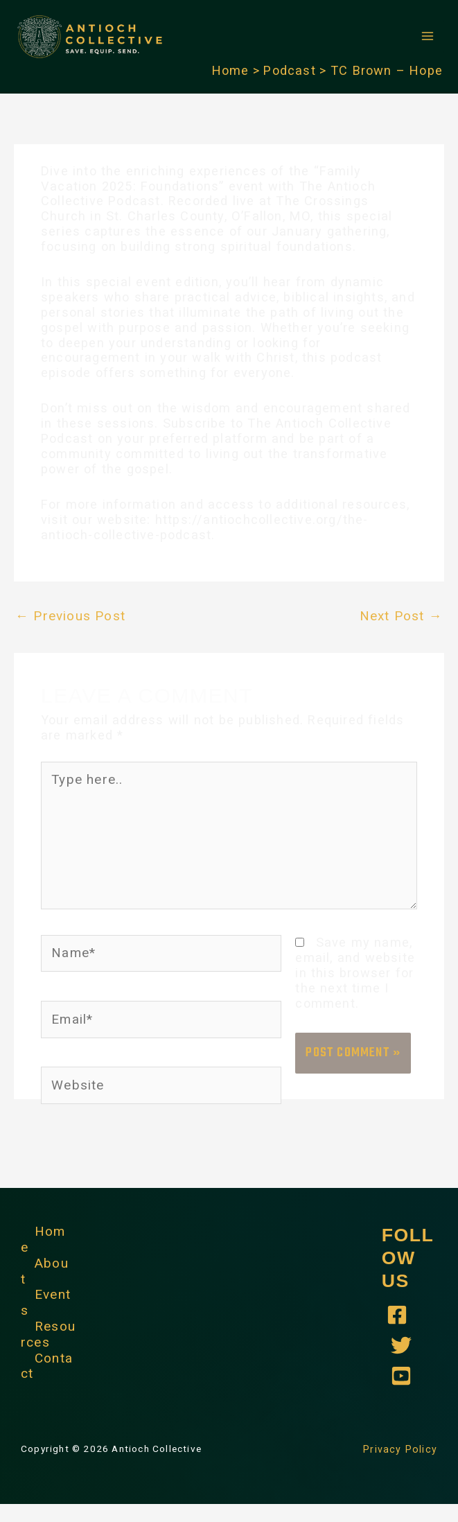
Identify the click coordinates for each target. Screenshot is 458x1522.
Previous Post (68, 640)
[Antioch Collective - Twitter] (401, 1363)
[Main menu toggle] (428, 49)
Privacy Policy (402, 1466)
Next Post (402, 640)
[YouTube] (401, 1394)
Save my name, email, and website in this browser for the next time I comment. (354, 991)
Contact (46, 1378)
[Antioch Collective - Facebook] (397, 1333)
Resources (47, 1348)
